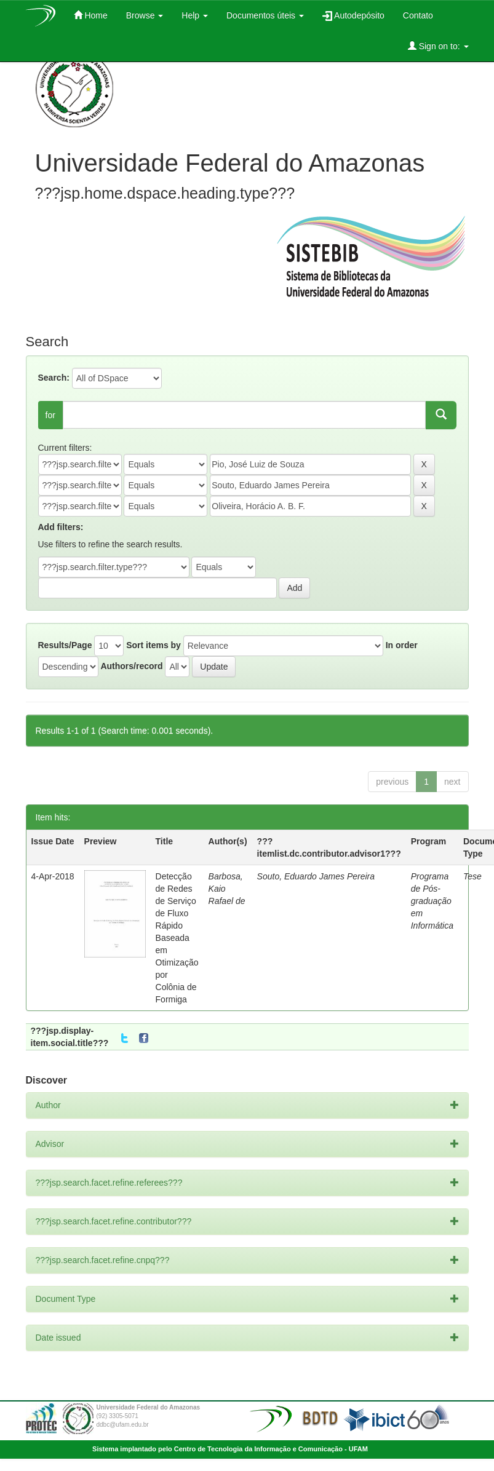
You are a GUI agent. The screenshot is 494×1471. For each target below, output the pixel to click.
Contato (418, 15)
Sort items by (153, 645)
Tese (472, 876)
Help (194, 15)
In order (402, 645)
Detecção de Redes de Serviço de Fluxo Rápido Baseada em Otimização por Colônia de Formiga (177, 937)
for (50, 415)
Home (91, 15)
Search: (54, 378)
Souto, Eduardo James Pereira (316, 876)
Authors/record (131, 666)
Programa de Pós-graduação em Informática (432, 900)
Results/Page (65, 645)
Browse (145, 15)
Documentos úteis (265, 15)
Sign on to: (438, 46)
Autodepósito (353, 15)
